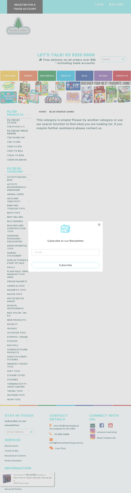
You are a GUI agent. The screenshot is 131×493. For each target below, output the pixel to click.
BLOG (84, 76)
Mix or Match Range (15, 300)
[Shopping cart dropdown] (116, 4)
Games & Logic (18, 285)
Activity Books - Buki (18, 178)
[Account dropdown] (99, 4)
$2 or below (17, 137)
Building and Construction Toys (16, 228)
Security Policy (13, 489)
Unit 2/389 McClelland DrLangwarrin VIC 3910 (64, 427)
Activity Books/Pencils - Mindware (17, 187)
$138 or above (17, 160)
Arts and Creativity (18, 200)
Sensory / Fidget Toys (17, 365)
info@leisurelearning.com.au (66, 441)
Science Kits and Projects (17, 351)
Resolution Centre (15, 455)
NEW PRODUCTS (16, 320)
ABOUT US (66, 76)
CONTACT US (122, 76)
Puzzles (17, 341)
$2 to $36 (14, 142)
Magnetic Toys (16, 290)
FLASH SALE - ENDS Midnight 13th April (17, 274)
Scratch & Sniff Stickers (17, 358)
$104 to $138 (16, 155)
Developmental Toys (17, 247)
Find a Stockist (13, 460)
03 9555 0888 (80, 54)
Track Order (12, 451)
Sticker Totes (16, 375)
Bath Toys (13, 213)
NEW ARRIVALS (47, 76)
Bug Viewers (15, 221)
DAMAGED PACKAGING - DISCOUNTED (14, 238)
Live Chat (57, 448)
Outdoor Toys (16, 332)
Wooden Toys (16, 395)
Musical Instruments (15, 307)
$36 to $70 (15, 146)
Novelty (12, 324)
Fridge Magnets (17, 281)
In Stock (17, 126)
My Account (11, 446)
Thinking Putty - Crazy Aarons (17, 385)
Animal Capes (15, 194)
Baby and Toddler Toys (16, 207)
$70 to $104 (16, 151)
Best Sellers (15, 217)
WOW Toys (13, 399)
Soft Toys (13, 371)
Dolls (18, 267)
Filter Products (18, 113)
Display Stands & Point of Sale (17, 261)
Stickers (12, 379)
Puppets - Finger (18, 337)
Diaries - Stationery (14, 254)
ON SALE (103, 76)
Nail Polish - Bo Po (17, 314)
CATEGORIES (9, 76)
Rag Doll (13, 345)
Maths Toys (14, 294)
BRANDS (28, 76)
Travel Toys (18, 391)
